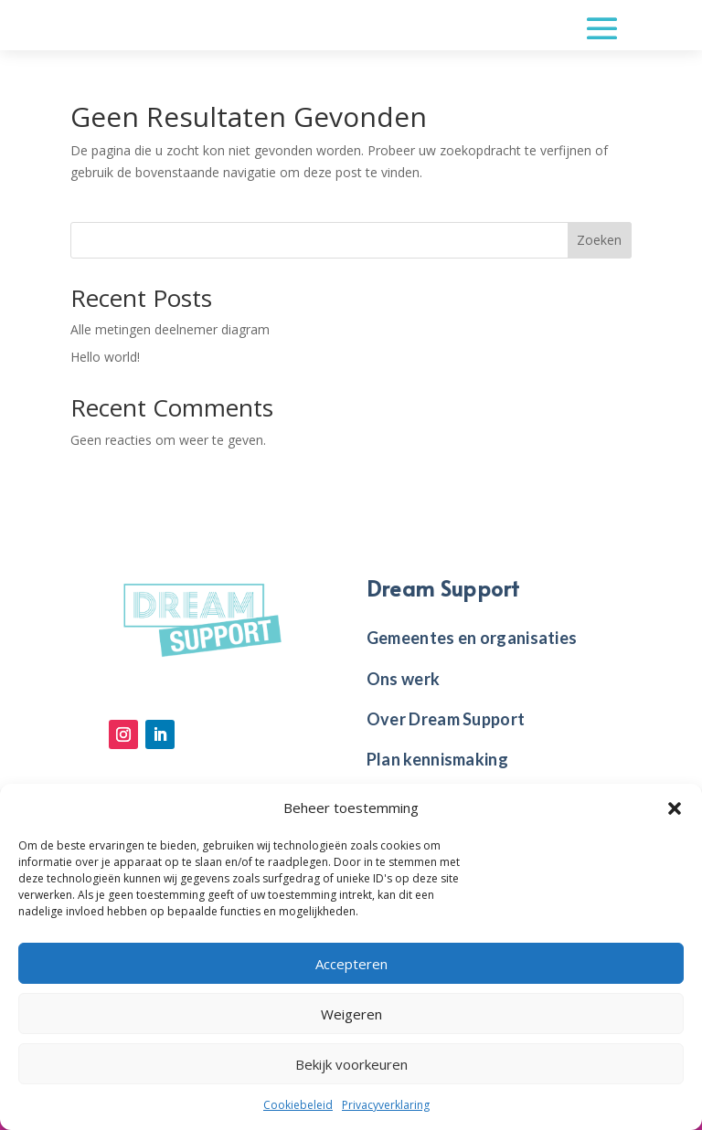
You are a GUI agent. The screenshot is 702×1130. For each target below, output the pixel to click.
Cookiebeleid (298, 1105)
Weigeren (351, 1014)
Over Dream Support (446, 719)
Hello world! (105, 356)
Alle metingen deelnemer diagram (170, 329)
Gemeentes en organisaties (472, 638)
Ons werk (403, 679)
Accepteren (351, 964)
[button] (674, 808)
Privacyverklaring (386, 1105)
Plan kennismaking (437, 759)
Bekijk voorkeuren (351, 1064)
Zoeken (599, 239)
